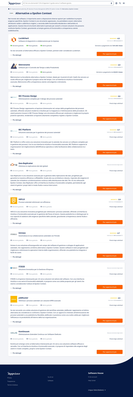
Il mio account (92, 377)
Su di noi (50, 377)
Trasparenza (11, 381)
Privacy (9, 378)
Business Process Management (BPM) (39, 9)
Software (50, 380)
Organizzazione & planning (19, 9)
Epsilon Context (55, 9)
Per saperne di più (109, 54)
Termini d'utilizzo (12, 385)
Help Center (92, 380)
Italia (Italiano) (100, 390)
